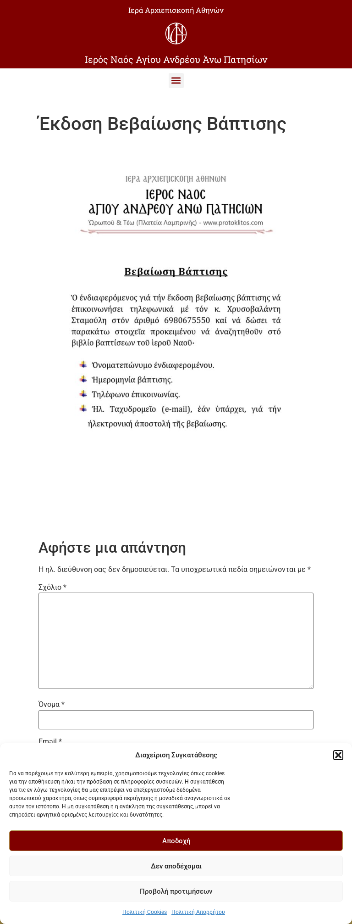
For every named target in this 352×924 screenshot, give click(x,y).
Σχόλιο (52, 587)
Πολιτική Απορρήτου (198, 912)
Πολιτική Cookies (144, 912)
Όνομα (51, 704)
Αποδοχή (176, 841)
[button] (338, 755)
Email (50, 741)
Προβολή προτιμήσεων (176, 891)
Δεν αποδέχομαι (176, 866)
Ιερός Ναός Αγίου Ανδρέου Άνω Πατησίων (176, 59)
